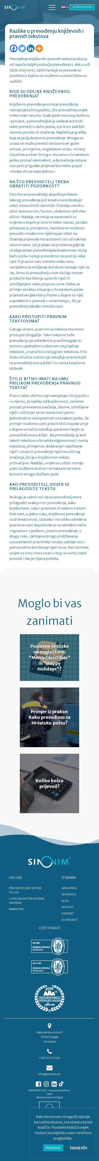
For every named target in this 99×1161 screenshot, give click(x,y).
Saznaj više (78, 1147)
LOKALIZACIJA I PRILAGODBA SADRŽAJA (26, 900)
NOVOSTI (67, 907)
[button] (52, 7)
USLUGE (15, 877)
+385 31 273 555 (49, 1058)
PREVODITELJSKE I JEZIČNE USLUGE (25, 890)
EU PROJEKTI (70, 919)
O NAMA (69, 877)
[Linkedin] (30, 48)
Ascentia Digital (55, 1097)
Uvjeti (49, 1094)
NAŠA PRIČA (69, 888)
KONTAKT (68, 913)
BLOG (65, 900)
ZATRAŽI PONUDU (82, 7)
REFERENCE (69, 894)
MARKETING (16, 909)
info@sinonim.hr (49, 1074)
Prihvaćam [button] (53, 1148)
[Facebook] (13, 48)
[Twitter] (22, 48)
